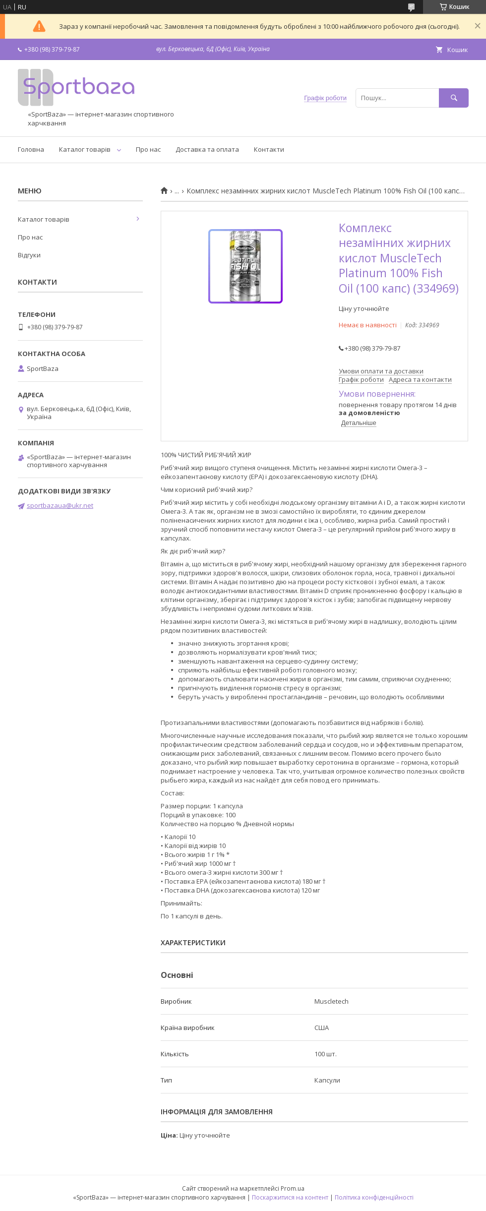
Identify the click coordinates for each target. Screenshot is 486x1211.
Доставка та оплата (207, 149)
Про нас (148, 149)
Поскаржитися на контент (290, 1197)
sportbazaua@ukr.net (60, 505)
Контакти (269, 149)
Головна (31, 149)
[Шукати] (454, 98)
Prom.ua (292, 1188)
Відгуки (29, 254)
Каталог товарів (85, 149)
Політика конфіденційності (374, 1197)
